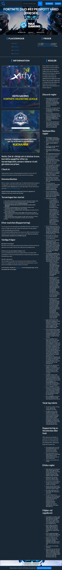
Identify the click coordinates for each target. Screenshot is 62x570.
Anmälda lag (40, 32)
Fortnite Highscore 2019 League (46, 46)
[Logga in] (58, 3)
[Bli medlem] (49, 3)
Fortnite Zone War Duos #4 (31, 565)
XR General (15, 46)
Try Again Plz (16, 50)
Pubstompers (16, 53)
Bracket (31, 32)
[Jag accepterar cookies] (44, 568)
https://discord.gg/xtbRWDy (13, 188)
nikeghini (15, 43)
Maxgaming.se (47, 43)
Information (22, 32)
